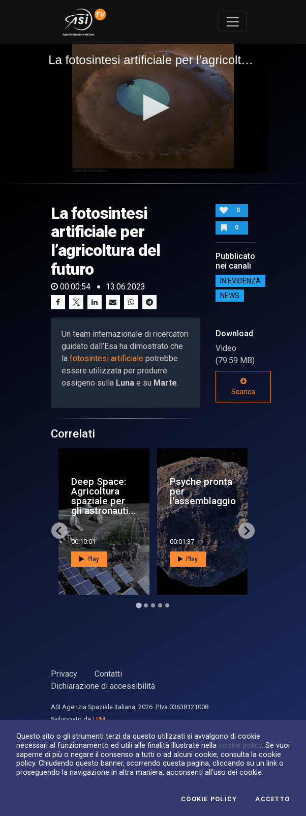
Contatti (108, 674)
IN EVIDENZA (240, 281)
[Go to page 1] (138, 605)
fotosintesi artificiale (105, 358)
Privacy (64, 674)
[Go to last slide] (59, 530)
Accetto (272, 799)
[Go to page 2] (146, 605)
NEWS (229, 296)
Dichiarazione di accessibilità (103, 686)
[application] (153, 108)
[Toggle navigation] (233, 22)
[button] (153, 107)
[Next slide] (246, 530)
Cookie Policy (209, 799)
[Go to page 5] (167, 605)
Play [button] (89, 559)
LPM (99, 719)
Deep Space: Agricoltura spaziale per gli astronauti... (103, 496)
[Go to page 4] (160, 605)
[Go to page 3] (153, 605)
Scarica (243, 386)
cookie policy (240, 745)
